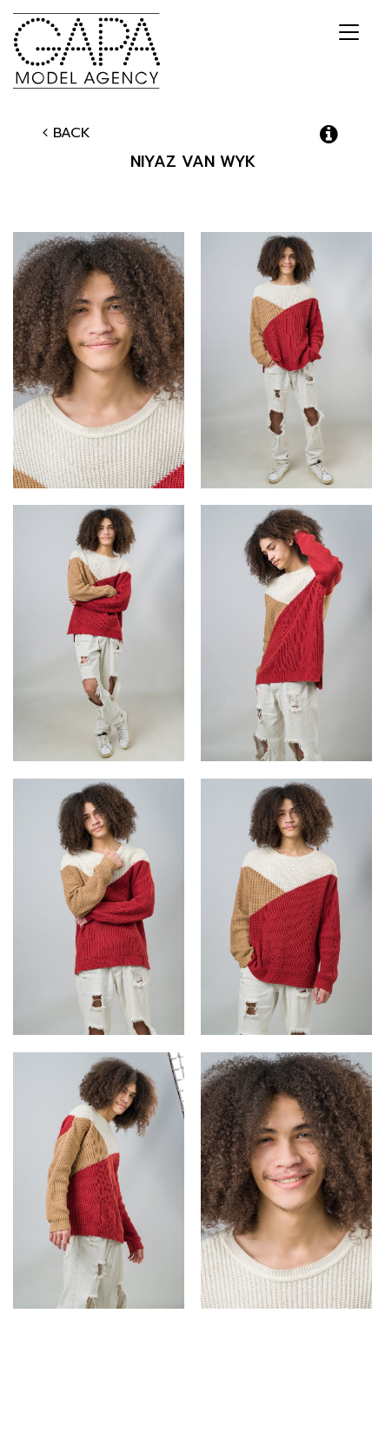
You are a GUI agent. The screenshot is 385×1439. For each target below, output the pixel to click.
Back (66, 133)
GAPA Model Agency (86, 50)
